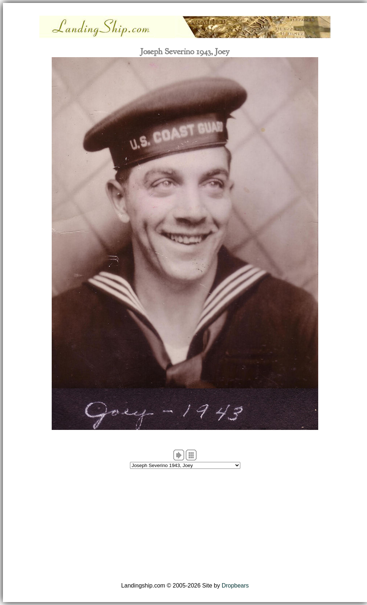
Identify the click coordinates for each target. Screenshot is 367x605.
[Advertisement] (185, 526)
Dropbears (235, 585)
